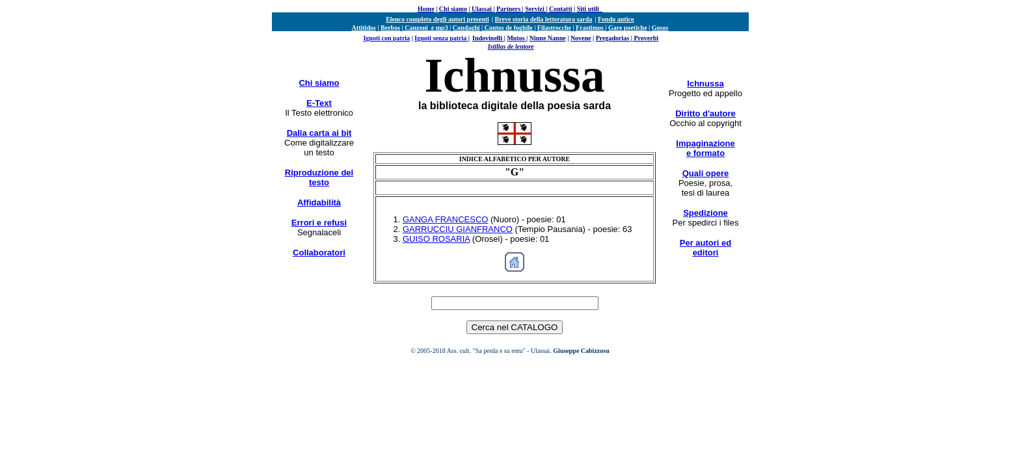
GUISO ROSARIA (436, 239)
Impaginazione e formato (705, 148)
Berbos (390, 27)
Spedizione (705, 213)
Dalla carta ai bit (319, 133)
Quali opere (705, 173)
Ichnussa (705, 83)
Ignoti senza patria (440, 38)
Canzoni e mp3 (426, 27)
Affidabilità (319, 202)
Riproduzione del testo (319, 177)
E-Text (319, 103)
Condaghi (466, 27)
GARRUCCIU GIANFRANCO (458, 229)
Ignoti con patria (386, 38)
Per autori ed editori (705, 247)
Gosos (660, 27)
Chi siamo (319, 83)
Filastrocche (554, 27)
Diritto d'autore (705, 113)
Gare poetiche (627, 27)
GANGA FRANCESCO (445, 219)
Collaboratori (319, 252)
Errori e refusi (319, 223)
